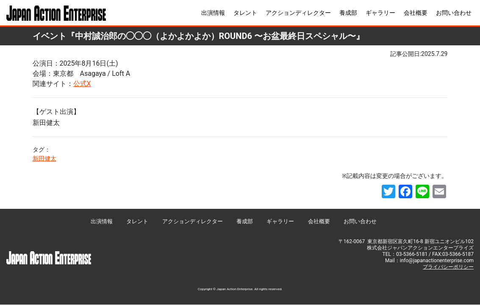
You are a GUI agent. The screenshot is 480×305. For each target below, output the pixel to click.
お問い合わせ (454, 12)
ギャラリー (380, 12)
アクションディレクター (298, 12)
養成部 (348, 12)
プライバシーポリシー (448, 267)
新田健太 (44, 158)
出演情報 (213, 12)
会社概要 (415, 12)
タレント (245, 12)
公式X (82, 84)
